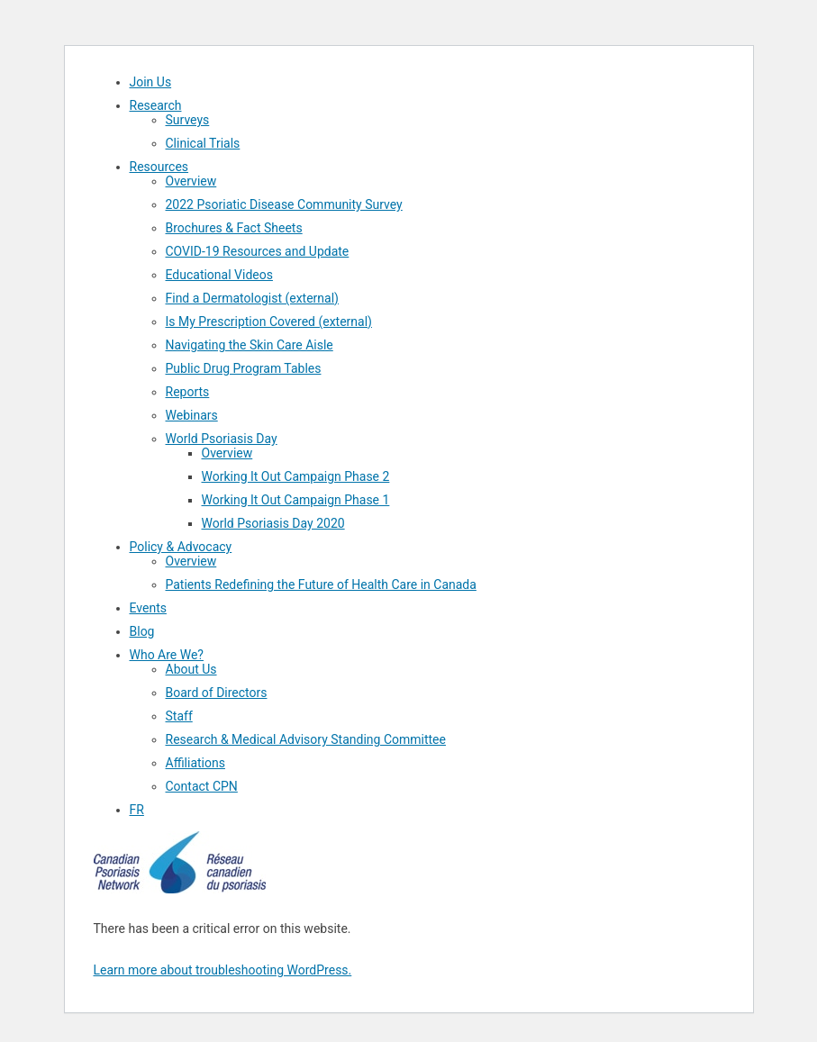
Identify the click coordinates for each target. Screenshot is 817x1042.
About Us (191, 669)
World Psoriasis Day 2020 (273, 523)
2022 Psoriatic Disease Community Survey (284, 204)
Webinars (192, 415)
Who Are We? (167, 655)
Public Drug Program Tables (244, 368)
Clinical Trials (203, 143)
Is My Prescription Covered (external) (269, 321)
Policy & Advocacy (181, 546)
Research (156, 105)
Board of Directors (217, 692)
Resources (159, 166)
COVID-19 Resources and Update (257, 251)
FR (137, 809)
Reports (188, 392)
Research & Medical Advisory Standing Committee (306, 739)
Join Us (151, 82)
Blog (142, 631)
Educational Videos (219, 274)
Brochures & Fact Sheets (234, 228)
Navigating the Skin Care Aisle (249, 345)
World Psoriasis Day (221, 438)
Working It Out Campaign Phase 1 (296, 500)
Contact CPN (202, 786)
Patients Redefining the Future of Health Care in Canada (321, 584)
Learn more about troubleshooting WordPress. (223, 970)
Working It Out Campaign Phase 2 (296, 476)
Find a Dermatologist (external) (252, 298)
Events (148, 608)
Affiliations (195, 763)
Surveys (188, 120)
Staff (179, 716)
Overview (191, 181)
